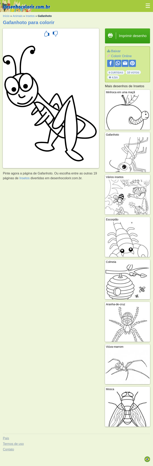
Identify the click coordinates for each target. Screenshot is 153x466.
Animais (18, 16)
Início (6, 16)
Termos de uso (13, 443)
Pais (6, 438)
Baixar (116, 51)
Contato (8, 449)
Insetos (30, 16)
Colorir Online (121, 56)
